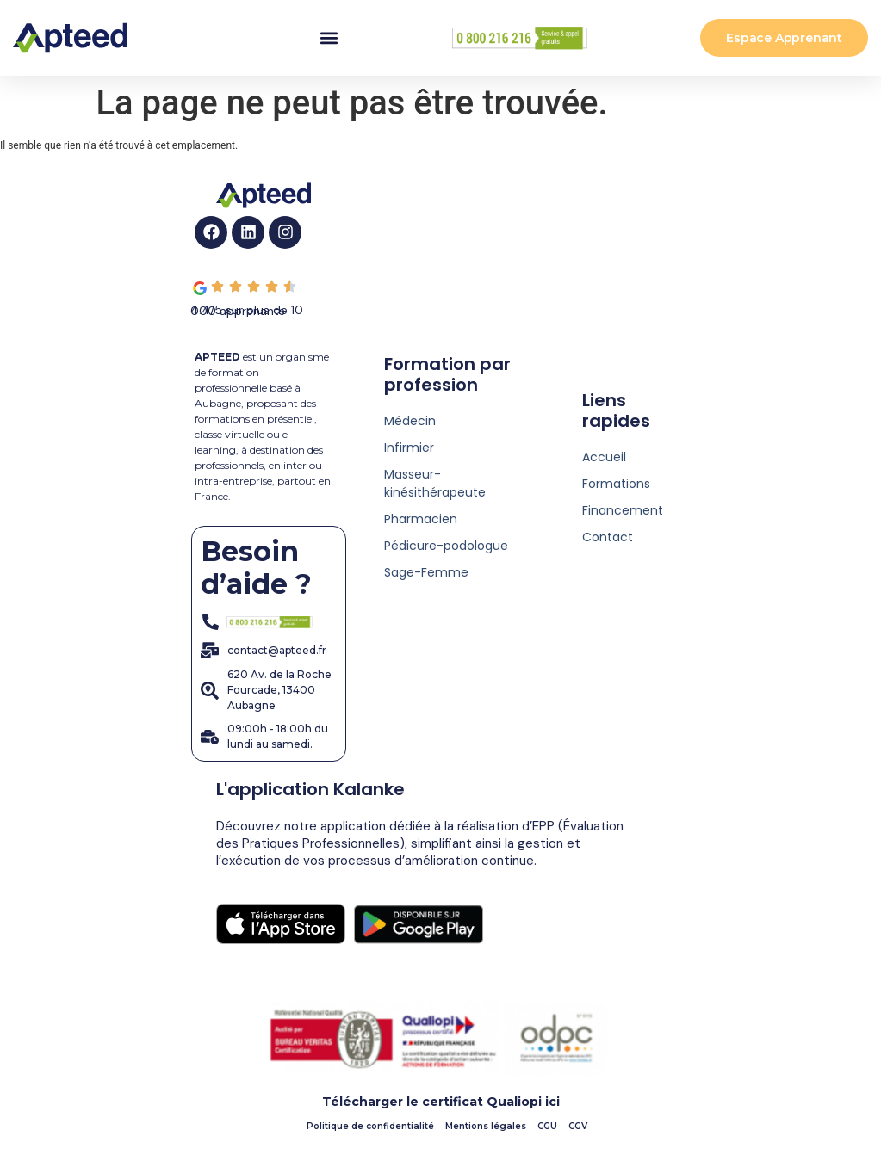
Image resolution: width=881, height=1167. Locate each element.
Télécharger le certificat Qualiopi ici (441, 1101)
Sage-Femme (426, 572)
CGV (577, 1126)
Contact (607, 537)
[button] (328, 38)
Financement (622, 510)
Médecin (410, 420)
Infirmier (409, 447)
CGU (547, 1126)
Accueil (604, 457)
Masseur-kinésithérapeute (435, 483)
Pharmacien (420, 519)
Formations (616, 483)
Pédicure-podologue (446, 545)
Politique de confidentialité (370, 1126)
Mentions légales (485, 1126)
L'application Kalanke (310, 789)
